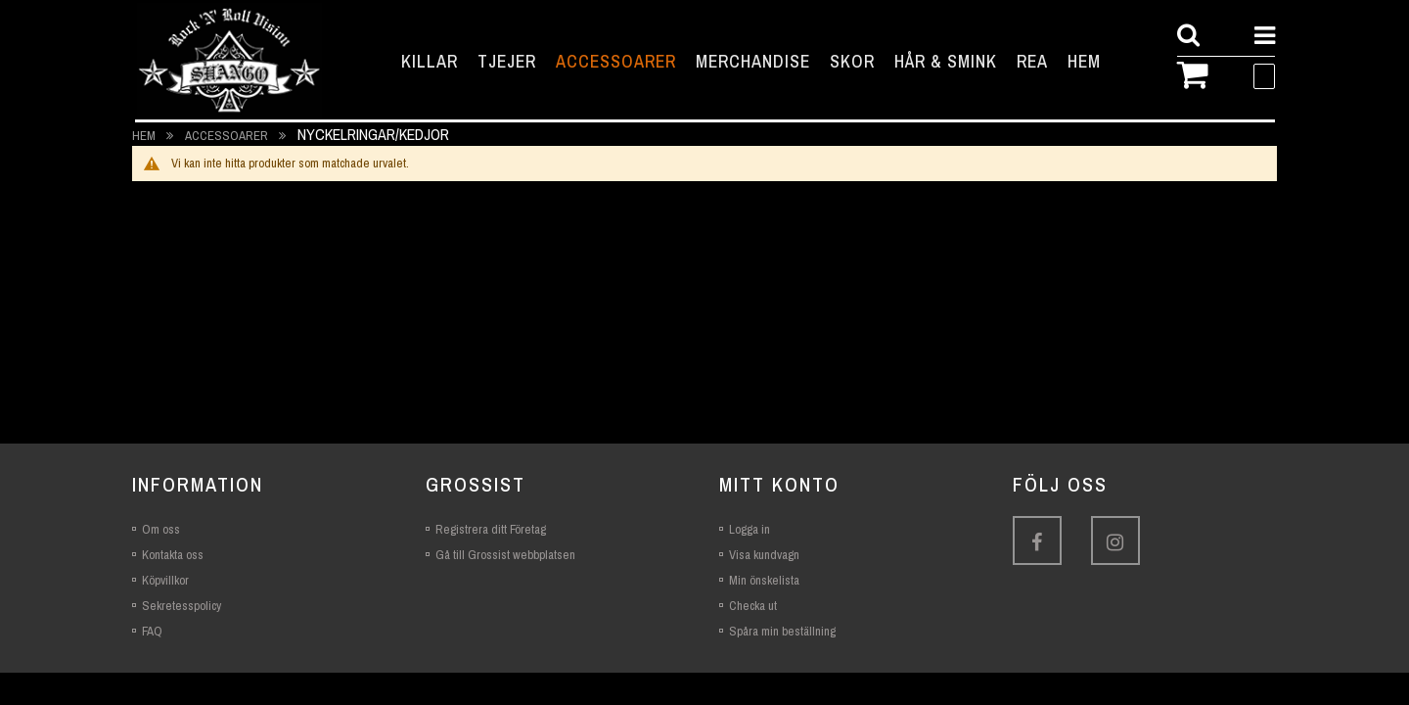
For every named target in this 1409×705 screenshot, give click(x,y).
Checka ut (753, 605)
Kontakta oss (173, 554)
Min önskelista (764, 580)
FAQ (152, 631)
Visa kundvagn (764, 554)
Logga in (749, 529)
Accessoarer (228, 135)
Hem (145, 135)
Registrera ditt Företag (490, 529)
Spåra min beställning (782, 631)
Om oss (161, 529)
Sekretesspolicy (181, 605)
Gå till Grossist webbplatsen (505, 554)
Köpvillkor (165, 580)
